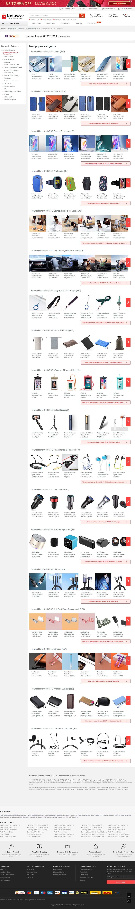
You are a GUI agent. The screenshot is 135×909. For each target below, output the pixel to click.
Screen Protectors (9, 59)
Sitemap (82, 880)
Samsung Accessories (19, 815)
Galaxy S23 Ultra (46, 19)
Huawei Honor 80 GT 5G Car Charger (48, 490)
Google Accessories (44, 817)
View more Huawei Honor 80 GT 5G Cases (108, 84)
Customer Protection (86, 869)
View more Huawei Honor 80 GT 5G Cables (108, 601)
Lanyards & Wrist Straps (11, 70)
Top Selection (65, 23)
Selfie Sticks (7, 78)
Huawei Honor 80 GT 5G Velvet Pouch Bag (50, 330)
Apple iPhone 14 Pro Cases (62, 827)
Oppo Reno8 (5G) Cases (34, 834)
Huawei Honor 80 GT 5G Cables (45, 569)
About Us (3, 869)
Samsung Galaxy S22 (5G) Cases (91, 830)
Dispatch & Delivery (59, 872)
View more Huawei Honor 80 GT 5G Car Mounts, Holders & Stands (105, 283)
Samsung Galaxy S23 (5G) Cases (37, 830)
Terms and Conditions (86, 877)
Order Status (30, 869)
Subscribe (120, 882)
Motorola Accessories (57, 817)
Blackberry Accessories (30, 817)
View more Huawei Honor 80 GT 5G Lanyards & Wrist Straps (105, 323)
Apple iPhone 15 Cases (7, 832)
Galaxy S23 (57, 19)
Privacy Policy (84, 875)
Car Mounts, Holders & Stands (13, 67)
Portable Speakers (9, 86)
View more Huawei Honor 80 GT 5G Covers (108, 123)
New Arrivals (36, 23)
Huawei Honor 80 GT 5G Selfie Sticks (48, 410)
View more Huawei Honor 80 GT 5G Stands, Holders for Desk (104, 243)
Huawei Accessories (32, 28)
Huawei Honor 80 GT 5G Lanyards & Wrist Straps (53, 290)
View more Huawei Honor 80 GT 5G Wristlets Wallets (106, 721)
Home (4, 28)
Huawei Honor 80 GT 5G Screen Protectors (50, 131)
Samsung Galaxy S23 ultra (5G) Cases (38, 825)
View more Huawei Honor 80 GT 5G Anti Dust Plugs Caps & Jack (104, 641)
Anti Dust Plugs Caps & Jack (12, 91)
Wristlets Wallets (9, 97)
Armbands (7, 62)
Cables (6, 89)
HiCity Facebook (5, 877)
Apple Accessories (5, 815)
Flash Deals (50, 23)
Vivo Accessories (96, 815)
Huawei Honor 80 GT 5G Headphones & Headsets (53, 450)
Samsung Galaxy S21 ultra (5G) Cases (92, 836)
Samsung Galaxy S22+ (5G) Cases (91, 827)
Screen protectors (119, 779)
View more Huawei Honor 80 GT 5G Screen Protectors (106, 163)
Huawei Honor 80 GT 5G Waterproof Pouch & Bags (54, 370)
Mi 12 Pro (66, 19)
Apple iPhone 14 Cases (61, 832)
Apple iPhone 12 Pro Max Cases (63, 834)
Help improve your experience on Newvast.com (31, 900)
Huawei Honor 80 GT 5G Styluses (46, 649)
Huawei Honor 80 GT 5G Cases (45, 51)
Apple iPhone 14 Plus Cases (62, 830)
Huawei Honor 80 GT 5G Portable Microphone (51, 729)
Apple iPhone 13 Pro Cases (116, 827)
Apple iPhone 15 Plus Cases (8, 830)
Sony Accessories (58, 815)
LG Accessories (17, 817)
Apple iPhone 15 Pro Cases (8, 827)
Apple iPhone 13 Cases (115, 832)
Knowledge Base (32, 872)
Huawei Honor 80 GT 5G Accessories (10, 53)
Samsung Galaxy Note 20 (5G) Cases (92, 834)
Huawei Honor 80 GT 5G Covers (45, 91)
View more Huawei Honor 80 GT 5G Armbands (107, 203)
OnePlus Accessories (72, 817)
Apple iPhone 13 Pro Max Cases (117, 825)
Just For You (91, 23)
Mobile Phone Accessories (16, 28)
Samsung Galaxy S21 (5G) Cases (118, 836)
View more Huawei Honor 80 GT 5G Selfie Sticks (107, 442)
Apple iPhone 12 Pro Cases (62, 836)
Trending (78, 23)
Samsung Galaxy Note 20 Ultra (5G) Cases (94, 832)
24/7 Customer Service (68, 9)
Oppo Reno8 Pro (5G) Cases (35, 832)
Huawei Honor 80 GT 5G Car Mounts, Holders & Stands (56, 251)
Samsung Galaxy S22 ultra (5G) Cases (92, 825)
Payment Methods (58, 869)
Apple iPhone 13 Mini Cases (116, 830)
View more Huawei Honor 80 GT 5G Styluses (107, 681)
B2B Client (82, 9)
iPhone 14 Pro (34, 19)
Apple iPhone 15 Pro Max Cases (9, 825)
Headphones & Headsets (11, 81)
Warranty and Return (59, 875)
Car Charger (7, 83)
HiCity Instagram (5, 880)
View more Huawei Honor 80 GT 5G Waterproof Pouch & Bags (104, 402)
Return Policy (84, 872)
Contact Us (30, 877)
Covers (105, 779)
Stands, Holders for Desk (11, 65)
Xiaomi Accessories (46, 815)
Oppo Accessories (70, 815)
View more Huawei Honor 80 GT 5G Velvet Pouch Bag (106, 362)
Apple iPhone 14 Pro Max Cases (63, 825)
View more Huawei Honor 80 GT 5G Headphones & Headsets (104, 482)
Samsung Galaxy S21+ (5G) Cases (118, 834)
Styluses (6, 94)
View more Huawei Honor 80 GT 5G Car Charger (107, 522)
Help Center (30, 875)
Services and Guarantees (7, 875)
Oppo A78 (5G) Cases (33, 836)
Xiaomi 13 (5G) (4, 834)
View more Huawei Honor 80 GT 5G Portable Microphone (105, 761)
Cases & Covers (8, 57)
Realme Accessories (84, 815)
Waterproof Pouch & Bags (11, 75)
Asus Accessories (5, 817)
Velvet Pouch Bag (9, 73)
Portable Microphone (10, 99)
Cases (100, 779)
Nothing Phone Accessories (123, 815)
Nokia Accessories (108, 815)
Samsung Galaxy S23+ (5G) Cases (37, 827)
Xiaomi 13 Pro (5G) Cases (8, 836)
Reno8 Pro (73, 19)
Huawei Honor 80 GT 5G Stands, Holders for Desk (53, 211)
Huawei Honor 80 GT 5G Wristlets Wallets (50, 689)
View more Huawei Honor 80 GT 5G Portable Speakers (106, 562)
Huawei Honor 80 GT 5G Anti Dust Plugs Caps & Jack (55, 609)
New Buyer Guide (5, 872)
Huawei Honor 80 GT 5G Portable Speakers (50, 529)
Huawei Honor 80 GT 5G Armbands (47, 171)
